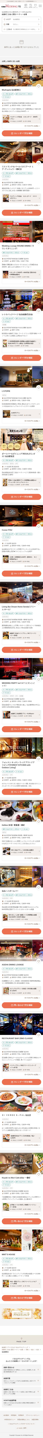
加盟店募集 (35, 1419)
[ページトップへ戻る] (21, 1340)
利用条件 (21, 1415)
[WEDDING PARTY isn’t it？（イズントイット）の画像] (21, 669)
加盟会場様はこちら (23, 1419)
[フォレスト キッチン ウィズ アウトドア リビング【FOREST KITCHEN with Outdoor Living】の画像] (21, 748)
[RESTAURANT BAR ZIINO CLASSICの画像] (21, 1024)
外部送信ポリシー (9, 1419)
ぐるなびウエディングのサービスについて (21, 1424)
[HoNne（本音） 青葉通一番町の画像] (21, 811)
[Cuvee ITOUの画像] (21, 516)
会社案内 (6, 1415)
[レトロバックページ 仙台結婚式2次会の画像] (21, 300)
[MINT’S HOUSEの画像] (21, 1240)
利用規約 (13, 1415)
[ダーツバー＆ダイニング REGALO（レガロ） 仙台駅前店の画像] (21, 439)
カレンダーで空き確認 (21, 133)
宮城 (27, 1349)
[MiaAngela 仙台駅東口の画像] (21, 75)
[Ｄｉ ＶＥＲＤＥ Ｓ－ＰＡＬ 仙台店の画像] (21, 1101)
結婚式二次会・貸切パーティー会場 (12, 1349)
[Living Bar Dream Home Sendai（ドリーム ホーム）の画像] (21, 592)
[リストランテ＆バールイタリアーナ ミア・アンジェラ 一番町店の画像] (21, 152)
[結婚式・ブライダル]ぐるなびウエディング (15, 1347)
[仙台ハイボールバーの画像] (21, 876)
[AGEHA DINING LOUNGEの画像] (21, 950)
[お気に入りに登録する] (38, 86)
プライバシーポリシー (33, 1415)
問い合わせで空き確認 (21, 1005)
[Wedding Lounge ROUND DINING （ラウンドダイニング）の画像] (21, 231)
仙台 (32, 1349)
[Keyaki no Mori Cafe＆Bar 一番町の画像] (21, 1163)
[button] (21, 1370)
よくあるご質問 (21, 1428)
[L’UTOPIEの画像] (21, 377)
